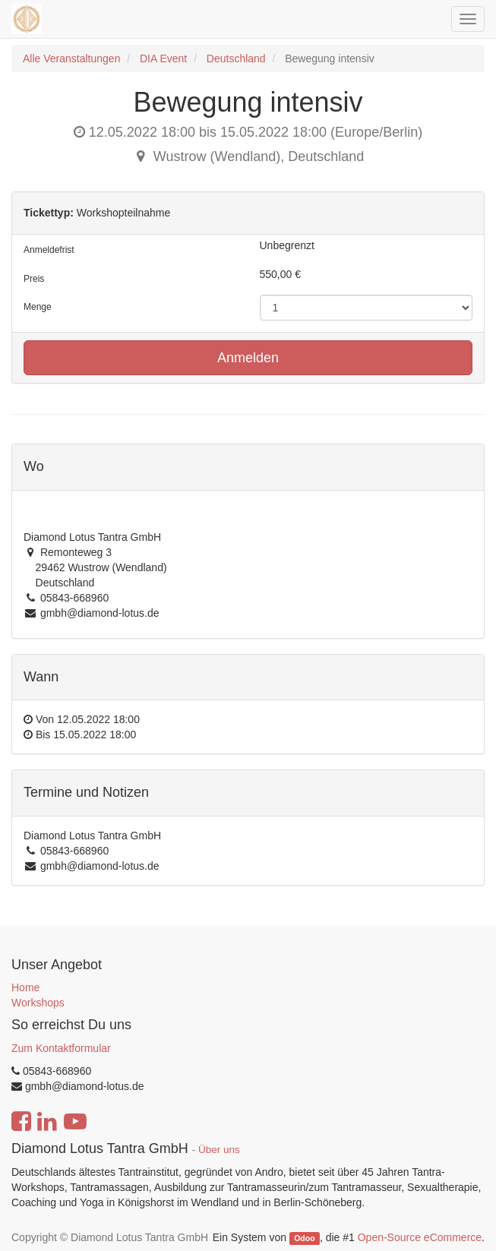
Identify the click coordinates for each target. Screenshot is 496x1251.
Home (25, 987)
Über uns (219, 1149)
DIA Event (163, 58)
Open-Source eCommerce (420, 1237)
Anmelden (248, 357)
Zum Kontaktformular (61, 1048)
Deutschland (236, 58)
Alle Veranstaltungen (71, 58)
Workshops (38, 1003)
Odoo (304, 1238)
